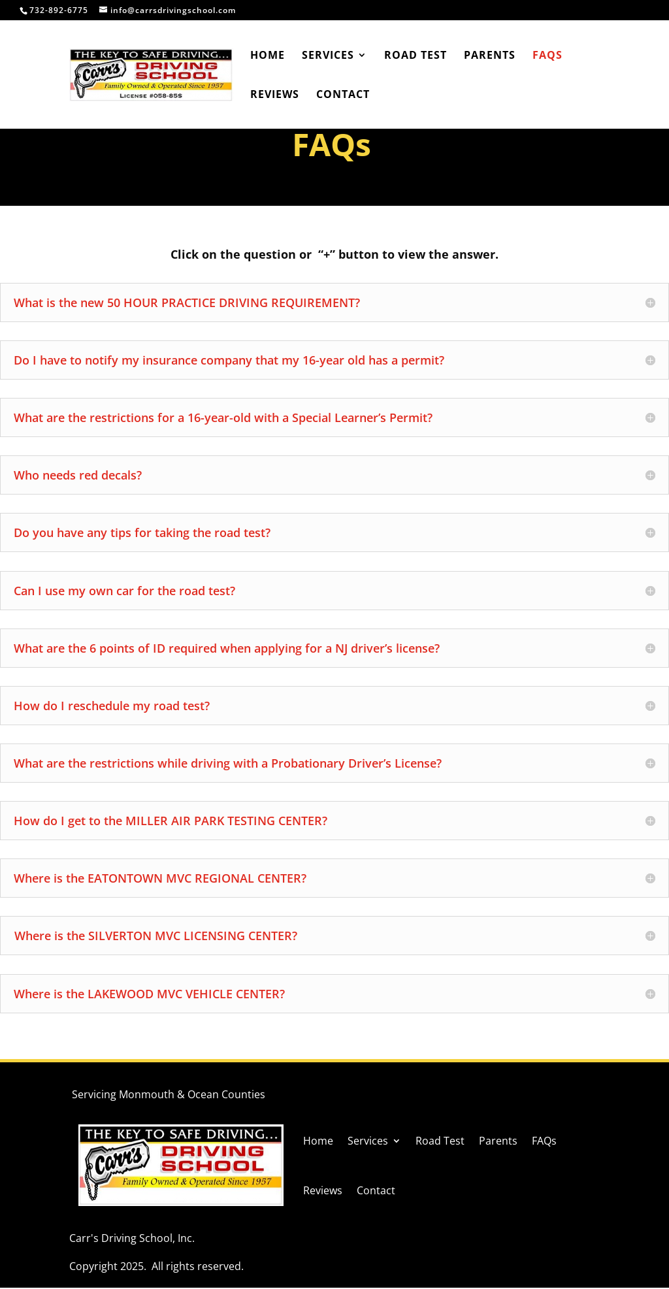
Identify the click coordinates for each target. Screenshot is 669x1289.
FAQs (547, 56)
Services (328, 56)
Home (267, 56)
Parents (489, 56)
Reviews (274, 95)
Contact (343, 95)
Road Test (415, 56)
